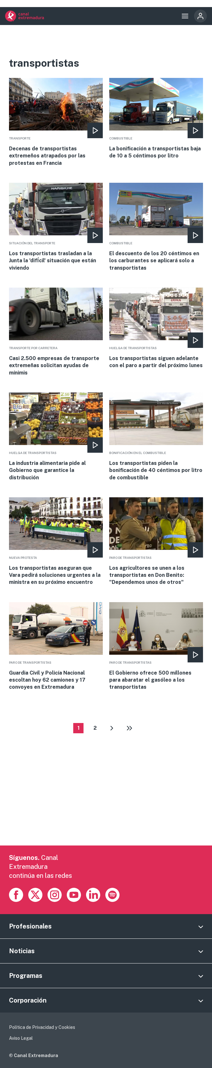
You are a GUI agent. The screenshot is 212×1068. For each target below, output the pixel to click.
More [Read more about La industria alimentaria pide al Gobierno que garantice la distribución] (55, 436)
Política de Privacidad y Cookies (42, 1027)
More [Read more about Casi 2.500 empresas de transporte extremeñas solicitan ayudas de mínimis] (55, 332)
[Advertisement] (106, 800)
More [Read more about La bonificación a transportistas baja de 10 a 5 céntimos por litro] (156, 119)
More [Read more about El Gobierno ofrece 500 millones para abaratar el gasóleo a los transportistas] (156, 646)
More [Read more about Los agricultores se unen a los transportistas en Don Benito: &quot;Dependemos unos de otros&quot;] (156, 541)
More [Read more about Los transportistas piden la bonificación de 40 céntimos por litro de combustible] (156, 436)
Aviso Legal (21, 1038)
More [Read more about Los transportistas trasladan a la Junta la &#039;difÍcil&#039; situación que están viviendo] (55, 227)
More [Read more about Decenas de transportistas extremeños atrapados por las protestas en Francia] (55, 122)
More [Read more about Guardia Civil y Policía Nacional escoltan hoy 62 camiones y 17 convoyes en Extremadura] (55, 646)
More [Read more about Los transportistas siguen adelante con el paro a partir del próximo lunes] (156, 328)
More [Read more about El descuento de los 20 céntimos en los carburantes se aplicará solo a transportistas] (156, 227)
